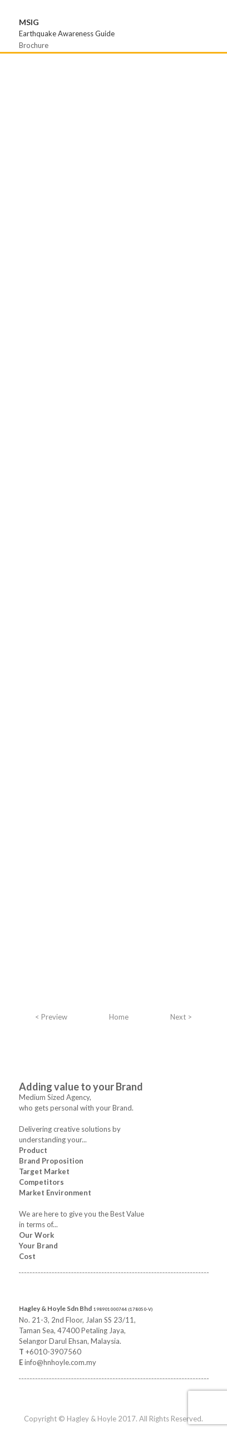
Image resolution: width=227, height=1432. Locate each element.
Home (119, 1016)
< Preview (51, 1016)
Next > (181, 1016)
